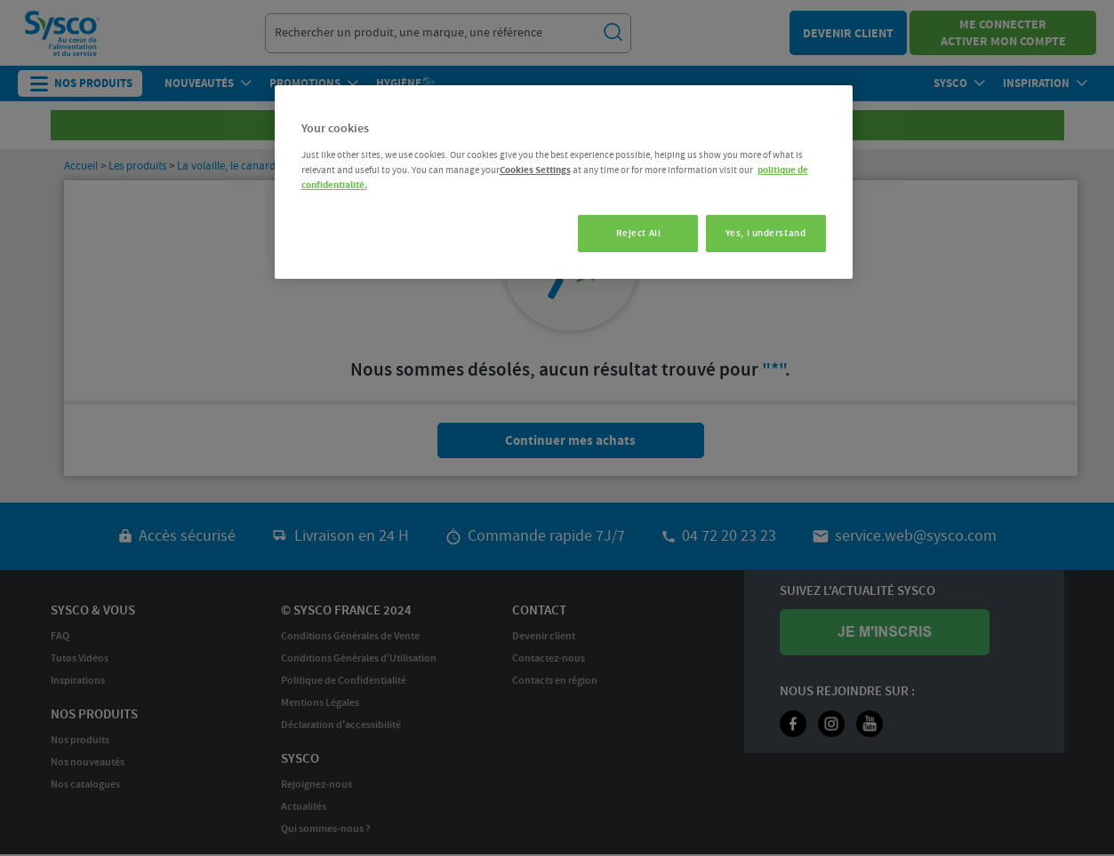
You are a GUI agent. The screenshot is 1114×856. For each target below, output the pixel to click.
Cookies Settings (535, 170)
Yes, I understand (765, 233)
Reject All (632, 233)
